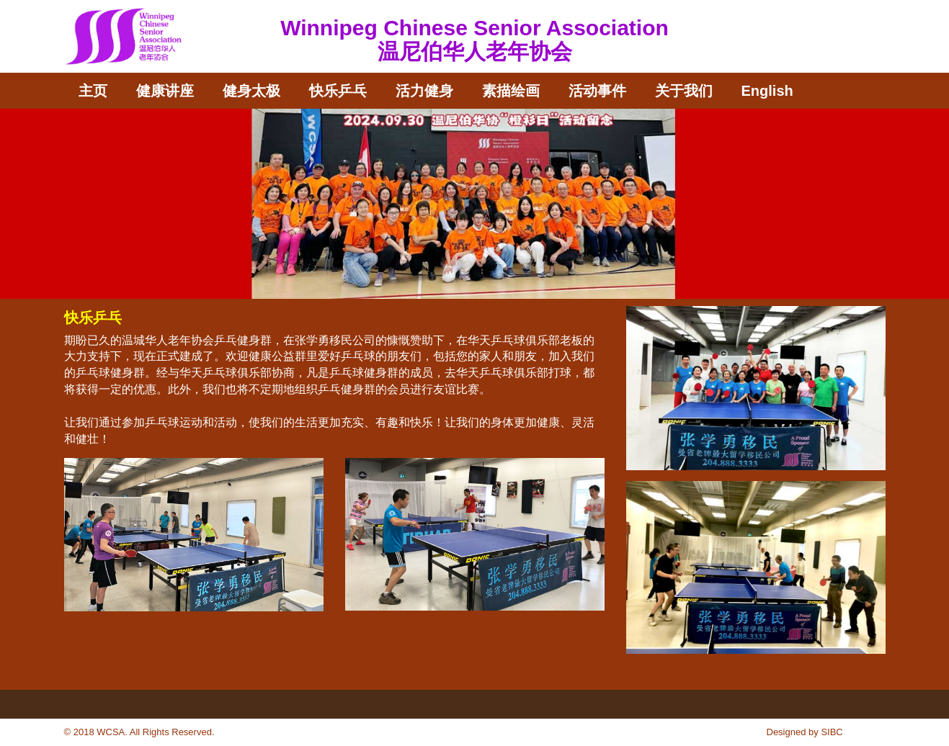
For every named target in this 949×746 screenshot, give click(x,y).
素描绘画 (511, 91)
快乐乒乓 (338, 91)
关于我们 (684, 91)
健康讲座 (165, 91)
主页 (93, 91)
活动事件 (597, 91)
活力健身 (424, 91)
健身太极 (251, 91)
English (767, 91)
